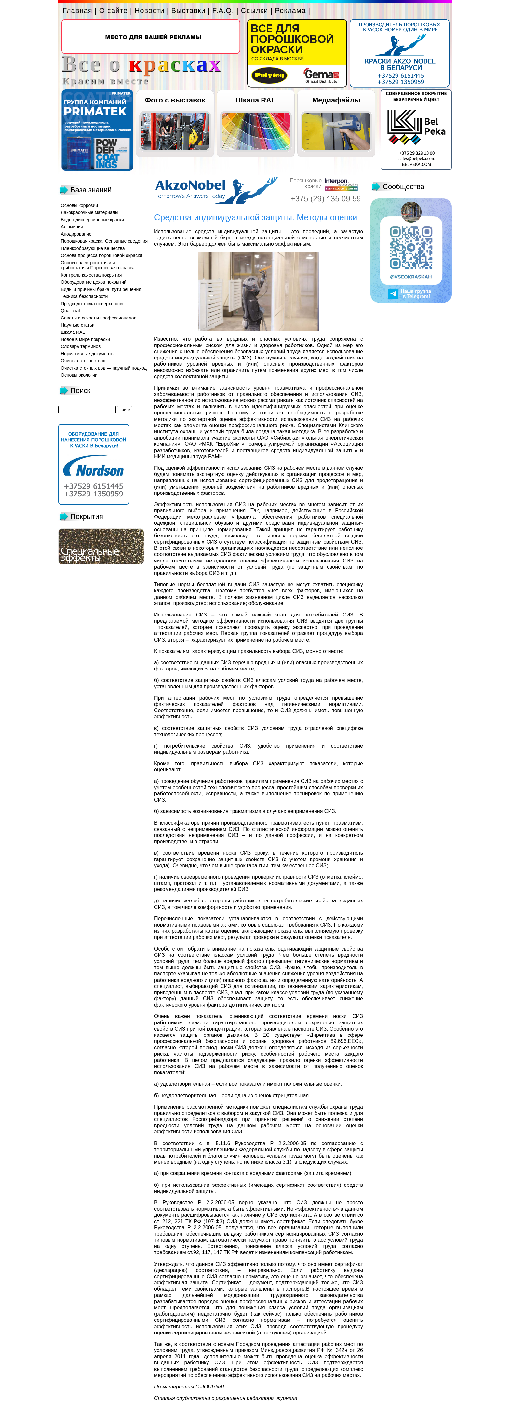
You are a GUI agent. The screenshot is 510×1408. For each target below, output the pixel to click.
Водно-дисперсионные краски (92, 219)
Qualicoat (70, 310)
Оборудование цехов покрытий (94, 282)
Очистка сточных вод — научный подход (104, 368)
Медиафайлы (336, 100)
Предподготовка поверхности (92, 303)
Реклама (290, 11)
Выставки (188, 11)
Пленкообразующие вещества (93, 248)
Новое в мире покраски (85, 339)
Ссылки (254, 11)
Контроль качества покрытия (91, 275)
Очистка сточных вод (83, 360)
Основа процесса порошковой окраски (101, 255)
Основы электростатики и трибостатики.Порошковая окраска (98, 265)
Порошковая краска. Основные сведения (104, 241)
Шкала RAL (256, 100)
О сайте (113, 11)
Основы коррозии (79, 205)
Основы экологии (79, 375)
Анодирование (76, 234)
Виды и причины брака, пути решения (101, 289)
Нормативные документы (87, 353)
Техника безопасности (84, 296)
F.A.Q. (223, 11)
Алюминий (72, 226)
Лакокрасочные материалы (89, 212)
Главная (77, 11)
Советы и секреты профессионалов (98, 317)
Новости (149, 11)
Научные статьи (78, 325)
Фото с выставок (175, 100)
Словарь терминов (81, 346)
